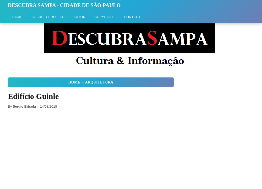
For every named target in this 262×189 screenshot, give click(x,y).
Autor (80, 17)
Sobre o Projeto (47, 17)
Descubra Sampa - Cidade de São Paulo (64, 5)
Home (17, 17)
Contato (132, 17)
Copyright (104, 17)
